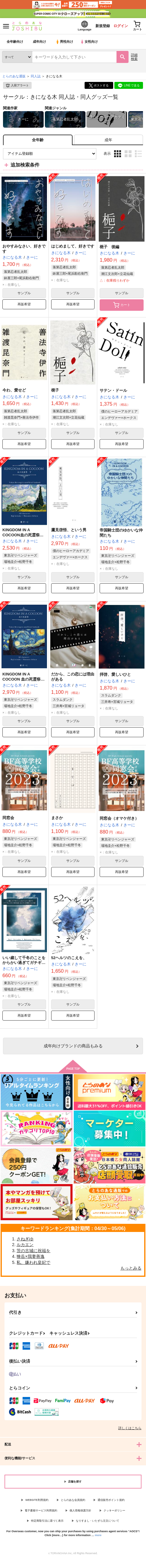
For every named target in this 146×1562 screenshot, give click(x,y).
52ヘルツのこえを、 (69, 959)
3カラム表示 (117, 155)
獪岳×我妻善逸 (30, 1258)
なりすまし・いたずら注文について (97, 1522)
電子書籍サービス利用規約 (41, 1512)
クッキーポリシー (114, 1512)
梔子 (55, 392)
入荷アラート (17, 87)
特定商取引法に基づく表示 (47, 1522)
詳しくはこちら (129, 1430)
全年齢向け (15, 43)
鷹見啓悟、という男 (68, 531)
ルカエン (25, 1246)
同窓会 (8, 819)
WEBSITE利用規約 (36, 1501)
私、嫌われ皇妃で (33, 1264)
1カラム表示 (138, 155)
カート (121, 307)
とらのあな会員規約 (73, 1501)
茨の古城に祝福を (33, 1252)
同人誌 (36, 78)
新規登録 (96, 26)
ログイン (116, 26)
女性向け (90, 43)
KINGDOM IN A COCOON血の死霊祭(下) (21, 536)
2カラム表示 (128, 155)
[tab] (108, 141)
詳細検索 (134, 58)
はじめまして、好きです (72, 248)
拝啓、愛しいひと (115, 676)
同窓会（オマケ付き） (119, 820)
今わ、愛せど (14, 392)
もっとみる (130, 1269)
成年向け (40, 43)
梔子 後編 (109, 248)
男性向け (65, 43)
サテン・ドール (113, 392)
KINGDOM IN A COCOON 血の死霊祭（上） (21, 681)
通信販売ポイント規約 (111, 1501)
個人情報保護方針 (80, 1512)
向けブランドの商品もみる (73, 1047)
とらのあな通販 (14, 78)
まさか (57, 819)
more (98, 1537)
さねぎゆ (25, 1240)
